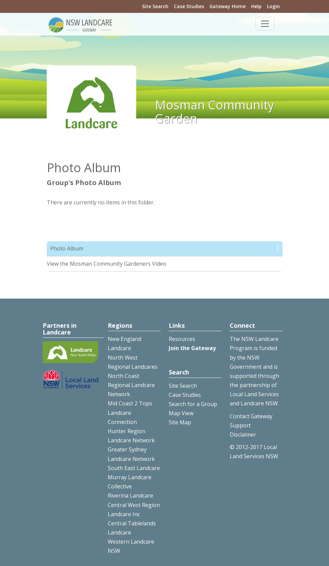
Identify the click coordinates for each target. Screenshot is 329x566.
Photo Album (66, 248)
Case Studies (189, 6)
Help (256, 6)
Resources (182, 339)
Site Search (155, 6)
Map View (181, 413)
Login (273, 6)
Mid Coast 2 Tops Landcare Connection (130, 412)
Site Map (180, 422)
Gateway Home (227, 6)
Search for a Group (193, 404)
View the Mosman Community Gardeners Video (106, 263)
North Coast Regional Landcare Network (131, 385)
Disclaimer (243, 434)
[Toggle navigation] (264, 24)
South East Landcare (134, 468)
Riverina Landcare (130, 495)
